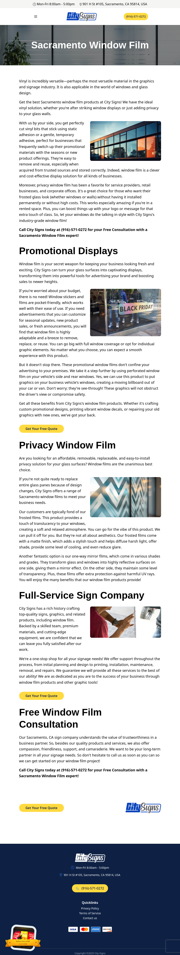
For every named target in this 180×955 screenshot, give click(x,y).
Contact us (90, 918)
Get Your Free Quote (41, 429)
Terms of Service (90, 913)
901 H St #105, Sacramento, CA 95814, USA (113, 4)
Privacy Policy (90, 908)
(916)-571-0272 (136, 16)
